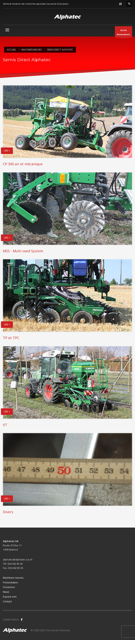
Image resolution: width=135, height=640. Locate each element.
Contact (7, 601)
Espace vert (9, 596)
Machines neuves (13, 577)
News (6, 592)
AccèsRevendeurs (123, 33)
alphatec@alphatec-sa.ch (17, 559)
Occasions (9, 587)
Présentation (10, 582)
